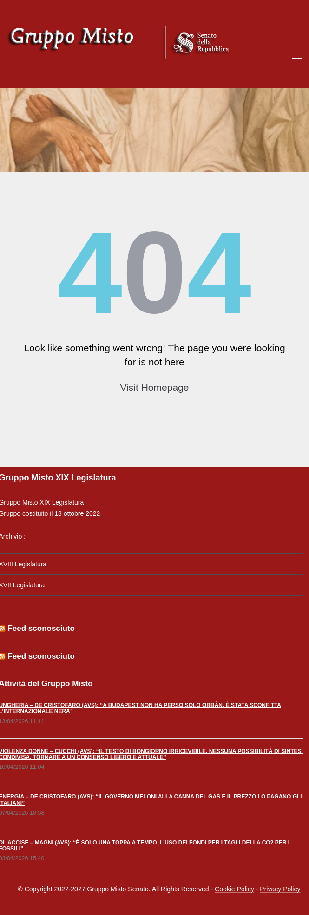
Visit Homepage (154, 387)
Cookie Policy (234, 886)
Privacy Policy (280, 886)
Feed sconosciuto (38, 628)
